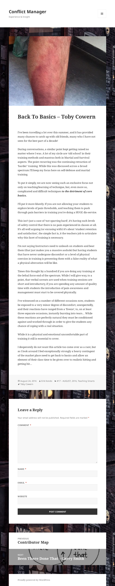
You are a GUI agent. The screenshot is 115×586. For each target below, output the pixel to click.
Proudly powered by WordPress (34, 579)
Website (22, 496)
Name (22, 469)
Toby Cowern (26, 384)
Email (22, 482)
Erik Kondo (46, 380)
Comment (24, 425)
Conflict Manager (27, 11)
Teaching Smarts (86, 380)
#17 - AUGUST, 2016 (67, 380)
